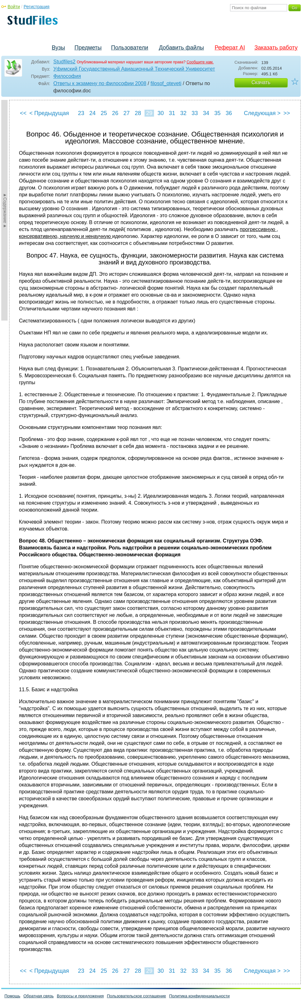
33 (195, 113)
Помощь (12, 996)
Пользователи (129, 47)
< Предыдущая (49, 113)
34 (206, 113)
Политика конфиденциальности (199, 996)
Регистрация (37, 6)
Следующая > (262, 113)
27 (126, 113)
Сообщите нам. (200, 62)
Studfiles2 (64, 61)
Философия (67, 76)
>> (286, 113)
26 (115, 113)
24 (92, 113)
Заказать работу (276, 47)
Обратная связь (38, 996)
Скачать (261, 82)
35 (217, 113)
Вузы (58, 47)
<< (23, 113)
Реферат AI (230, 47)
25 (104, 113)
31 (172, 113)
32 (183, 113)
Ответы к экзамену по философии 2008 (99, 83)
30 (160, 113)
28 (138, 113)
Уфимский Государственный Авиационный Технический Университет (134, 69)
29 (149, 113)
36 (229, 113)
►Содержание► (5, 210)
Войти (14, 6)
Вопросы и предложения (80, 996)
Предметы (88, 47)
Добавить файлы (181, 47)
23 (81, 113)
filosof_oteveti (166, 83)
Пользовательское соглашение (136, 996)
